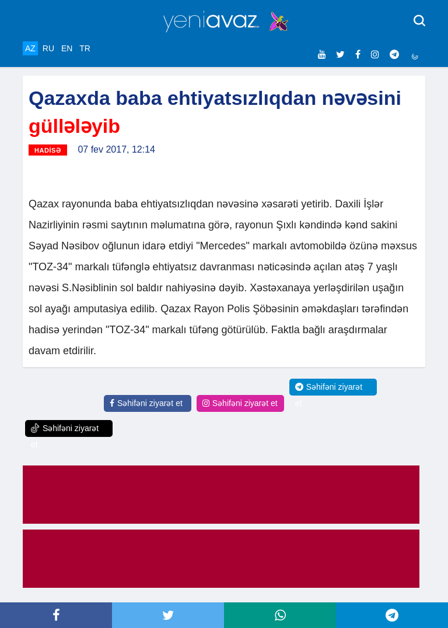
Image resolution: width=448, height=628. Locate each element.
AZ (30, 48)
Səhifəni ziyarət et (146, 403)
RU (48, 48)
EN (66, 48)
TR (84, 48)
